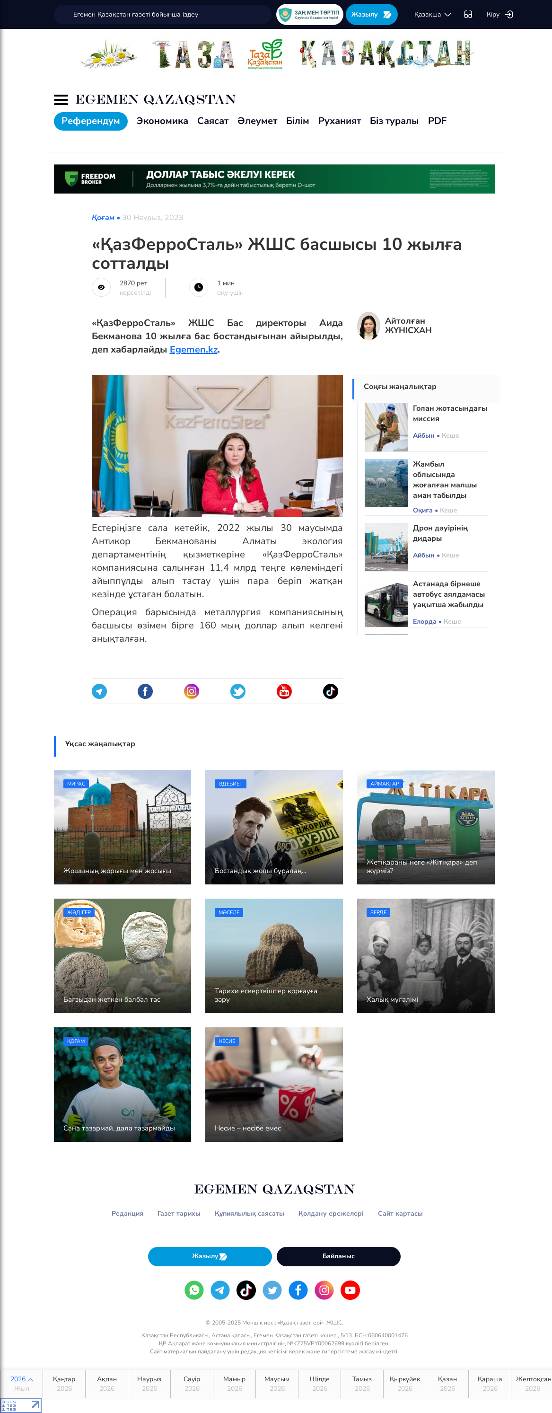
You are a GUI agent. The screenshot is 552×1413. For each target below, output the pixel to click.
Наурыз (149, 1384)
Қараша (489, 1384)
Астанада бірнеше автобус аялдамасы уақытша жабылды (449, 594)
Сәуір (191, 1384)
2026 (21, 1384)
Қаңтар (64, 1384)
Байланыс (339, 1256)
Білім (297, 121)
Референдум (90, 121)
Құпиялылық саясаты (249, 1213)
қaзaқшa (433, 14)
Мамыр (234, 1384)
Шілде (319, 1384)
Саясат (212, 121)
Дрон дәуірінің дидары (440, 533)
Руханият (339, 121)
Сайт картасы (400, 1213)
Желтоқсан (534, 1384)
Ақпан (106, 1384)
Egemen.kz (194, 349)
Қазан (447, 1384)
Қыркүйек (404, 1384)
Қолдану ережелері (331, 1213)
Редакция (127, 1213)
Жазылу (371, 14)
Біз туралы (394, 121)
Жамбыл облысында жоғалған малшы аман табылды (445, 480)
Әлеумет (257, 121)
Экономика (162, 121)
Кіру (500, 14)
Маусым (277, 1384)
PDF (437, 121)
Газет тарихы (179, 1213)
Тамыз (362, 1384)
